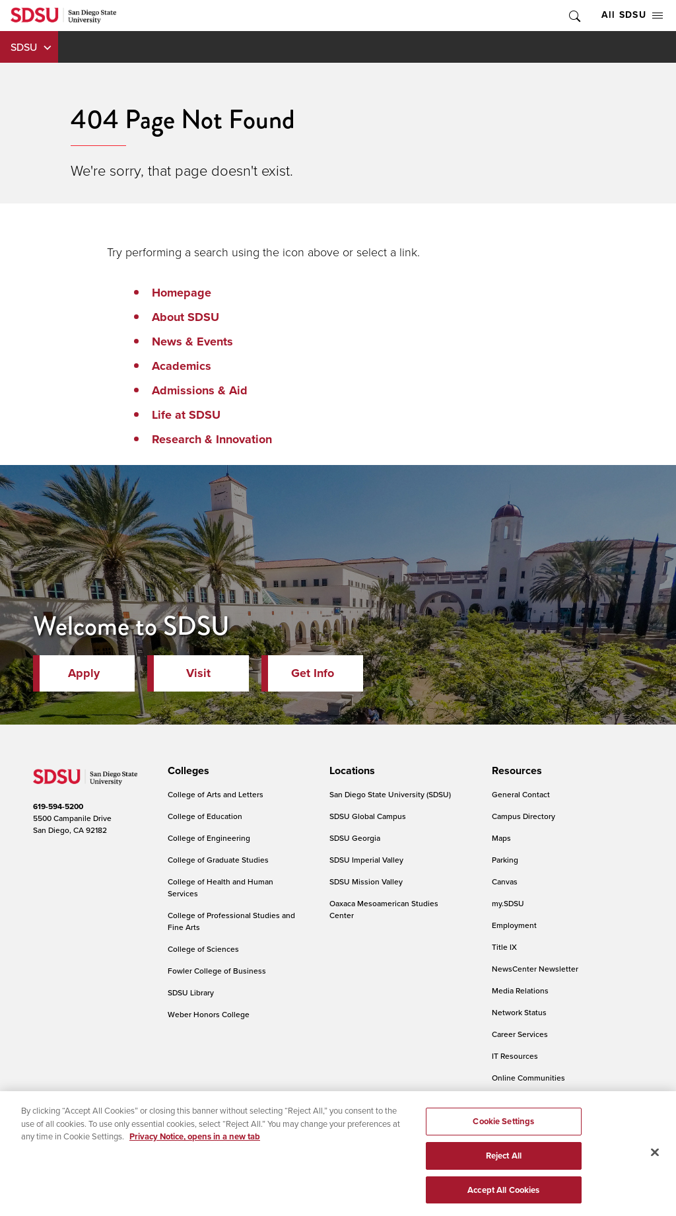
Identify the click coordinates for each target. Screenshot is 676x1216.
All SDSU (632, 15)
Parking (505, 859)
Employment (514, 925)
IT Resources (515, 1055)
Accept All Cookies (503, 1196)
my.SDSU (508, 903)
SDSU (24, 47)
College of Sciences (203, 948)
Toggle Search (573, 15)
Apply (84, 673)
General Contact (521, 794)
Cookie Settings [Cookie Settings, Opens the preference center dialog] (503, 1128)
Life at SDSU (186, 414)
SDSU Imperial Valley (366, 859)
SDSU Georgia (354, 837)
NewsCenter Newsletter (535, 968)
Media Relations (520, 990)
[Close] (654, 1159)
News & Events (192, 341)
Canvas (505, 881)
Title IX (504, 946)
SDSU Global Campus (367, 816)
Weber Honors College (209, 1014)
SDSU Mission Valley (366, 881)
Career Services (520, 1034)
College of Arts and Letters (215, 794)
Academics (181, 366)
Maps (501, 837)
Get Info (312, 673)
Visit (198, 673)
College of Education (205, 816)
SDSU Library (191, 992)
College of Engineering (209, 837)
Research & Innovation (212, 439)
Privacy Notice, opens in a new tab (194, 1143)
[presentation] (186, 771)
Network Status (519, 1012)
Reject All (504, 1162)
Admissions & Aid (200, 390)
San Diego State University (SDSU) (390, 794)
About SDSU (185, 317)
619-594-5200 (58, 806)
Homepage (181, 292)
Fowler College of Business (217, 970)
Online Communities (528, 1077)
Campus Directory (523, 816)
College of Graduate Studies (218, 859)
